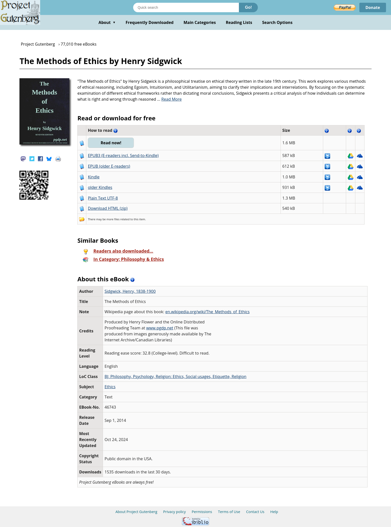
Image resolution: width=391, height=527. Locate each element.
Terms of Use (229, 511)
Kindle (93, 177)
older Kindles (100, 187)
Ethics (109, 386)
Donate (372, 7)
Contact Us (255, 511)
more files (112, 219)
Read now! (110, 143)
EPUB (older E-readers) (109, 166)
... (169, 99)
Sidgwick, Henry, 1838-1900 (130, 291)
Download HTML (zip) (107, 208)
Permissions (202, 511)
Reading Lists (239, 22)
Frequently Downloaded (150, 22)
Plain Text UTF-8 (103, 198)
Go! (248, 7)
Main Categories (200, 22)
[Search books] (186, 7)
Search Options (277, 22)
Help (274, 511)
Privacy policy (174, 511)
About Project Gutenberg (136, 511)
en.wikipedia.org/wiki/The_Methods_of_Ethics (207, 311)
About (107, 22)
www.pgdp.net (159, 328)
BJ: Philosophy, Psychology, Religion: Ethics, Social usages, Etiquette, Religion (175, 376)
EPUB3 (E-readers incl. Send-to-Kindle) (123, 155)
